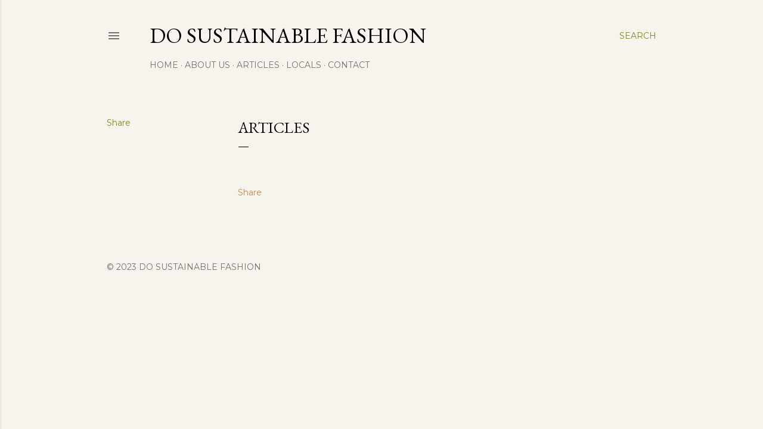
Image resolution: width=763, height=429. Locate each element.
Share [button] (119, 122)
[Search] (637, 35)
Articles (258, 65)
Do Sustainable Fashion (288, 35)
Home (164, 65)
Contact (349, 65)
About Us (207, 65)
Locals (303, 65)
